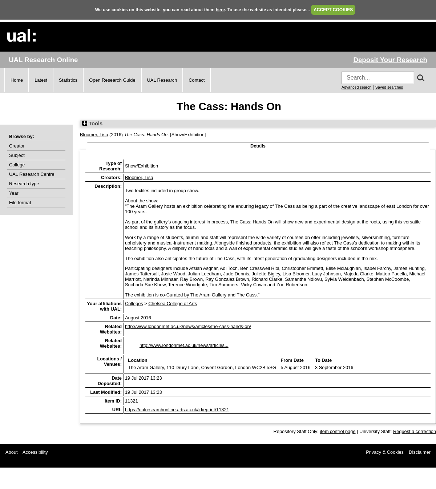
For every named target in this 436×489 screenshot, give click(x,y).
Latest (41, 80)
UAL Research (162, 80)
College (17, 164)
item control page (337, 431)
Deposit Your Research (390, 60)
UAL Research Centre (31, 174)
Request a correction (414, 431)
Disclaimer (420, 452)
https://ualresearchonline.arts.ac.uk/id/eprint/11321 (177, 409)
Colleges (134, 303)
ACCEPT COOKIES (333, 9)
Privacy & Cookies (385, 452)
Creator (17, 146)
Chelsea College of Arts (172, 303)
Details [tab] (258, 146)
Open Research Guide (112, 80)
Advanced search (356, 87)
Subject (17, 155)
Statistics (68, 80)
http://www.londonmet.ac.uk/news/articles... (184, 345)
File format (20, 202)
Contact (197, 80)
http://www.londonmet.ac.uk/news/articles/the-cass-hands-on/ (188, 326)
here (220, 9)
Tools (92, 123)
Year (14, 193)
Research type (24, 183)
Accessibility (35, 452)
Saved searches (389, 87)
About (11, 452)
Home (17, 80)
